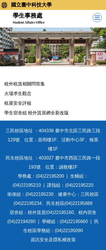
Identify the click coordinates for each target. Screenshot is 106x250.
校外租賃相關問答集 (24, 83)
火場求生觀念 (17, 93)
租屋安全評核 (17, 103)
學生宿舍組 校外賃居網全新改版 (36, 112)
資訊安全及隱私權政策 (53, 239)
